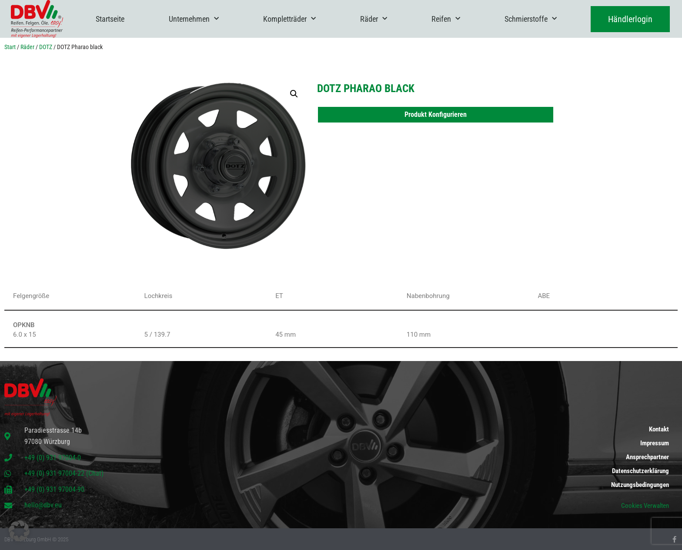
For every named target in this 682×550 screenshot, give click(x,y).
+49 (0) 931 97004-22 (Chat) (64, 473)
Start (10, 46)
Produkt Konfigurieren (436, 114)
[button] (294, 94)
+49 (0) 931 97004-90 (54, 489)
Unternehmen (194, 19)
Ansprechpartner (647, 457)
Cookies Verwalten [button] (645, 506)
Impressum (654, 443)
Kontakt (659, 429)
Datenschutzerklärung (640, 471)
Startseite (110, 18)
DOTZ (45, 46)
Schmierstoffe (531, 19)
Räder (373, 19)
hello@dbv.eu (43, 505)
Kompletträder (289, 19)
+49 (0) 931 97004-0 (52, 458)
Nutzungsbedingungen (640, 485)
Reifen (445, 19)
